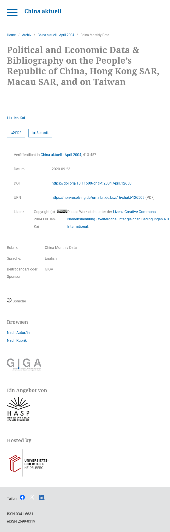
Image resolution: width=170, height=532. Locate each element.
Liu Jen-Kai (16, 118)
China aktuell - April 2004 (56, 35)
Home (11, 35)
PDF (16, 133)
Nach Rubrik (17, 340)
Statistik (40, 133)
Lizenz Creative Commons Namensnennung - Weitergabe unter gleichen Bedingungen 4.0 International (118, 219)
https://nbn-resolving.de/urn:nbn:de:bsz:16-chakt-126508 (98, 197)
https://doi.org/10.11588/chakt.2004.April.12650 (91, 183)
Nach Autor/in (18, 332)
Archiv (26, 35)
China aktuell (42, 11)
